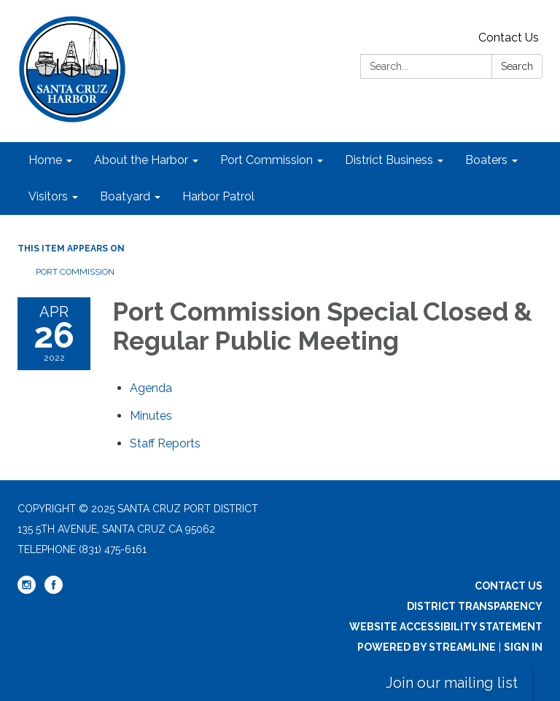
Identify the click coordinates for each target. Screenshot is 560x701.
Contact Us (508, 37)
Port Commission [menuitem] (266, 160)
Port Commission (75, 272)
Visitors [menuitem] (48, 196)
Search (517, 66)
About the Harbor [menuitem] (141, 160)
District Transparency (474, 606)
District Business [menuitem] (389, 160)
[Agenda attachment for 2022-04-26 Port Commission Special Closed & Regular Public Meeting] (151, 388)
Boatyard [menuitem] (125, 196)
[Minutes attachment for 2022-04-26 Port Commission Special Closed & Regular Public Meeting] (151, 416)
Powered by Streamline (426, 647)
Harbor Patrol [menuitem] (218, 196)
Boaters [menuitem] (486, 160)
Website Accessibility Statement (445, 627)
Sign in (523, 647)
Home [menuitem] (45, 160)
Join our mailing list (452, 683)
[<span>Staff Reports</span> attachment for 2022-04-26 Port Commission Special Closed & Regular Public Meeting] (165, 443)
